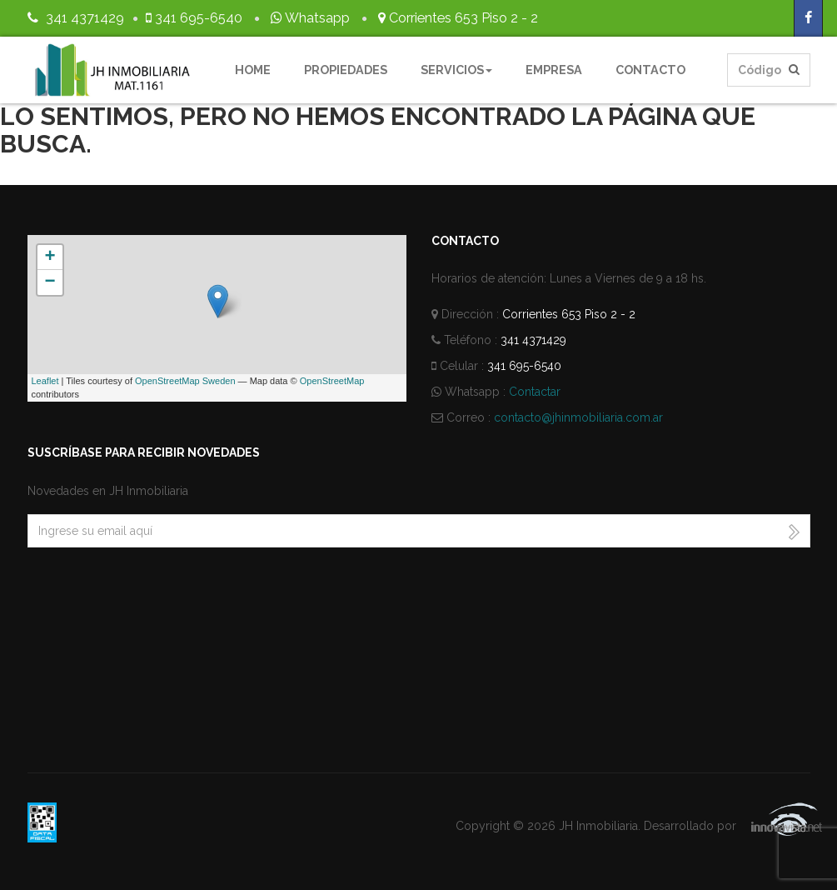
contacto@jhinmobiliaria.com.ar (578, 417)
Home (253, 69)
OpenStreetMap (332, 381)
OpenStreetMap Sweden (185, 381)
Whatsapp (308, 18)
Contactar (534, 391)
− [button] (49, 282)
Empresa (554, 69)
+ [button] (49, 257)
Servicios (456, 69)
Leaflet (45, 381)
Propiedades (345, 69)
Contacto (650, 69)
